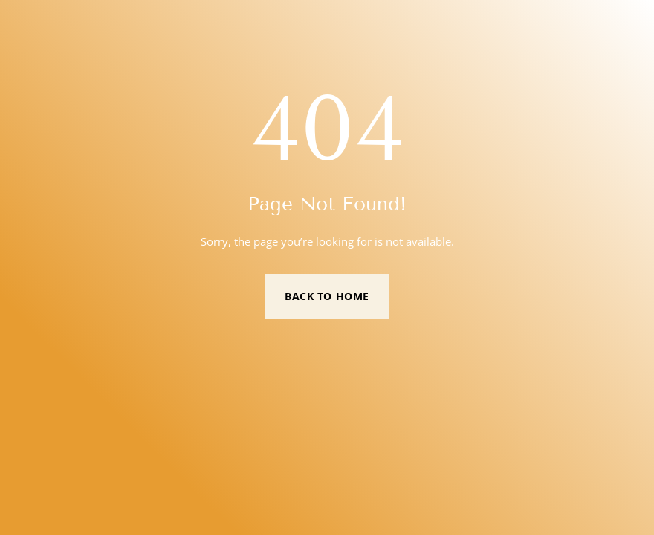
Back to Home (327, 296)
